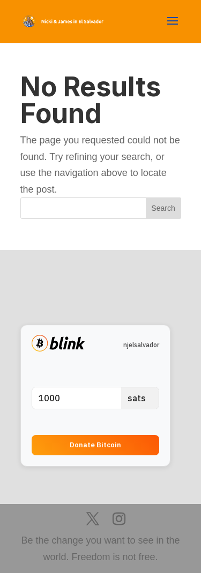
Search (163, 208)
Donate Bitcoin (95, 444)
